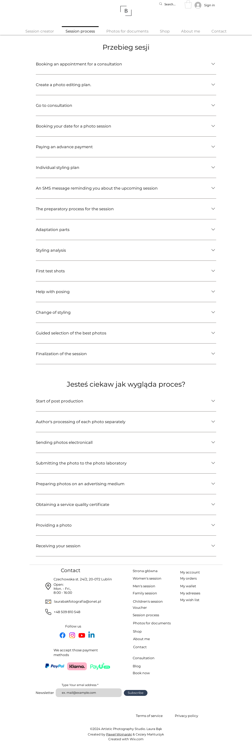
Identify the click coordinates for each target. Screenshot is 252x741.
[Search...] (171, 4)
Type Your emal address (79, 684)
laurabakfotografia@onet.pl (77, 601)
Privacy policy (186, 716)
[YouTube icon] (82, 635)
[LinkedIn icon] (91, 635)
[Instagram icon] (72, 635)
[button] (188, 4)
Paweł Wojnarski (119, 734)
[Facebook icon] (62, 635)
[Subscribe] (135, 693)
